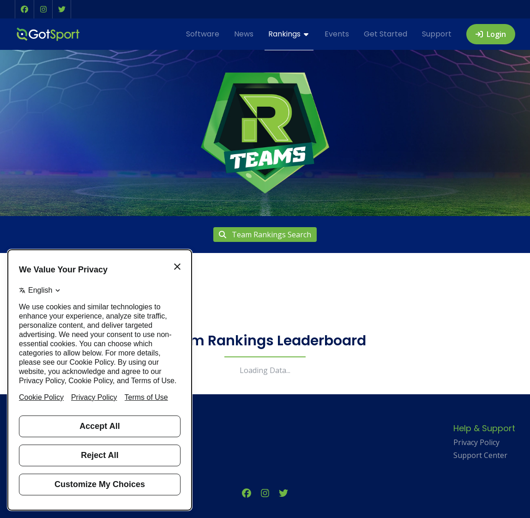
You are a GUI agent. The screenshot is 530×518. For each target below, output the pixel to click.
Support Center (480, 455)
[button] (24, 9)
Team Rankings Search (265, 234)
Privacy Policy (476, 442)
